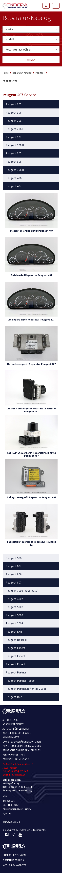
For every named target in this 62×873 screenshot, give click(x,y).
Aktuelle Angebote (14, 865)
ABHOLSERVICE (10, 720)
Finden (31, 59)
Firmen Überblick (13, 860)
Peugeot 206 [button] (13, 120)
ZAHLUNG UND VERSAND (15, 759)
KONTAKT (7, 813)
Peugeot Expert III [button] (17, 664)
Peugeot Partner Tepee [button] (20, 680)
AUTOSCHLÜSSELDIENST (15, 728)
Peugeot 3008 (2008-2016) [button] (22, 590)
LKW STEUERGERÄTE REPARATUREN (21, 741)
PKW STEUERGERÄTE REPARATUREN (21, 745)
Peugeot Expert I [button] (16, 647)
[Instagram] (13, 835)
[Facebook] (6, 835)
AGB (4, 796)
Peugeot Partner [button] (16, 672)
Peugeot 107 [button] (13, 104)
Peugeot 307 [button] (13, 153)
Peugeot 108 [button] (13, 112)
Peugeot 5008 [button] (14, 607)
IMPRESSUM (8, 800)
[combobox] (31, 29)
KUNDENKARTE (10, 737)
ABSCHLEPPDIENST (13, 724)
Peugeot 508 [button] (13, 558)
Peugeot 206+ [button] (14, 129)
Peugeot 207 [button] (13, 137)
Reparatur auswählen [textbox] (18, 49)
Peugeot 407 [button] (13, 186)
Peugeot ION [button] (14, 631)
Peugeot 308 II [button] (15, 169)
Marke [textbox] (9, 29)
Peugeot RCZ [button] (14, 697)
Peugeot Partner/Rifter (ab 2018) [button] (26, 688)
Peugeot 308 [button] (13, 161)
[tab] (31, 104)
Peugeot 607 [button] (13, 566)
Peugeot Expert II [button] (16, 656)
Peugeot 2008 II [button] (15, 623)
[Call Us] (46, 6)
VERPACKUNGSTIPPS (13, 754)
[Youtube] (20, 835)
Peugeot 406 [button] (13, 178)
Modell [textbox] (9, 39)
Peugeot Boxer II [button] (16, 639)
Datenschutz (10, 805)
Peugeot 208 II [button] (15, 145)
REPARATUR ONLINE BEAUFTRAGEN (21, 750)
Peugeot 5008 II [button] (15, 615)
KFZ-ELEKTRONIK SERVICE (16, 733)
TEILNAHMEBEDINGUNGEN (16, 809)
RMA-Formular (11, 822)
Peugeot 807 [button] (13, 582)
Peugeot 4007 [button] (14, 599)
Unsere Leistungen (14, 855)
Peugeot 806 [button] (13, 574)
